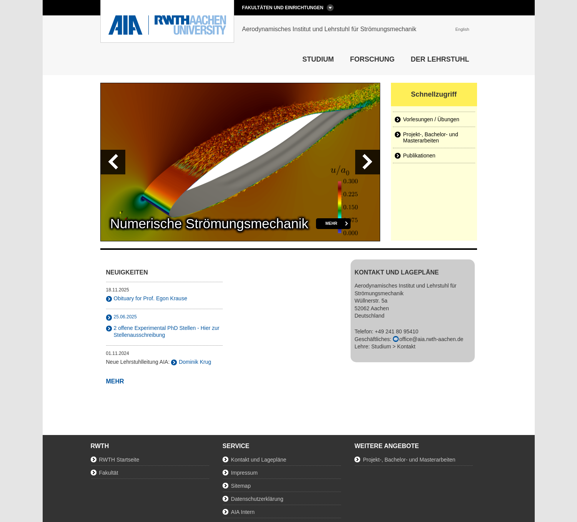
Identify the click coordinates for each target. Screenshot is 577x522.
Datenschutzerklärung (257, 499)
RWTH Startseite (119, 460)
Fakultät (108, 473)
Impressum (244, 473)
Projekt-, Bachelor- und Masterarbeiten (430, 137)
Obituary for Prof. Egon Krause (150, 298)
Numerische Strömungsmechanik (209, 223)
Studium (318, 59)
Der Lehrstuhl (440, 59)
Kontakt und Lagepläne (258, 460)
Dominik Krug (195, 362)
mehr (332, 223)
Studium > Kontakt (393, 346)
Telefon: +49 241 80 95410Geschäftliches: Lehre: (408, 339)
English (462, 29)
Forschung (372, 59)
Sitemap (241, 486)
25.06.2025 (125, 317)
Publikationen (419, 155)
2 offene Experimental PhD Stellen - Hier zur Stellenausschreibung (166, 331)
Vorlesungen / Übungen (431, 119)
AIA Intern (242, 512)
